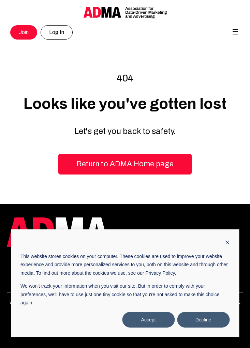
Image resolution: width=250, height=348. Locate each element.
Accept (148, 319)
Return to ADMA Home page (125, 164)
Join (24, 32)
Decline (203, 319)
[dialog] (125, 283)
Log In (56, 32)
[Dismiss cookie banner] (227, 243)
